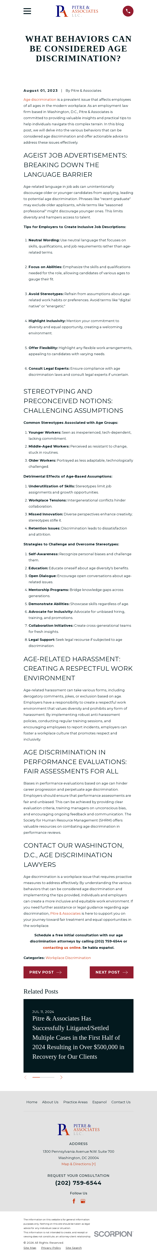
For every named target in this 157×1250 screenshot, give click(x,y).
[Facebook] (74, 1201)
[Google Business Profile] (83, 1201)
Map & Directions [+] (79, 1164)
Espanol (99, 1102)
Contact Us (121, 1102)
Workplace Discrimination (68, 958)
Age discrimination (40, 99)
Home (31, 1102)
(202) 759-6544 (78, 1182)
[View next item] (62, 1077)
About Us (50, 1102)
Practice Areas (75, 1102)
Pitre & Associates (65, 913)
